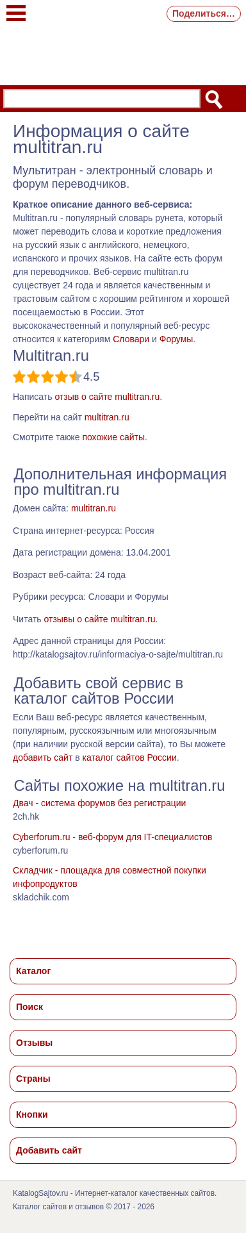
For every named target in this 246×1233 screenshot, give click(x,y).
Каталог (33, 971)
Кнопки (32, 1114)
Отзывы (34, 1043)
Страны (33, 1078)
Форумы (176, 339)
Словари (131, 339)
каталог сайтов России (130, 757)
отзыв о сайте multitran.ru (107, 397)
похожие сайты (113, 437)
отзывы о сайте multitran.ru (99, 619)
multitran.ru (107, 417)
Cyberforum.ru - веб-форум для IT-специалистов (112, 837)
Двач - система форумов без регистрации (99, 803)
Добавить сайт (49, 1150)
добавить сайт (42, 757)
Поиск (29, 1007)
